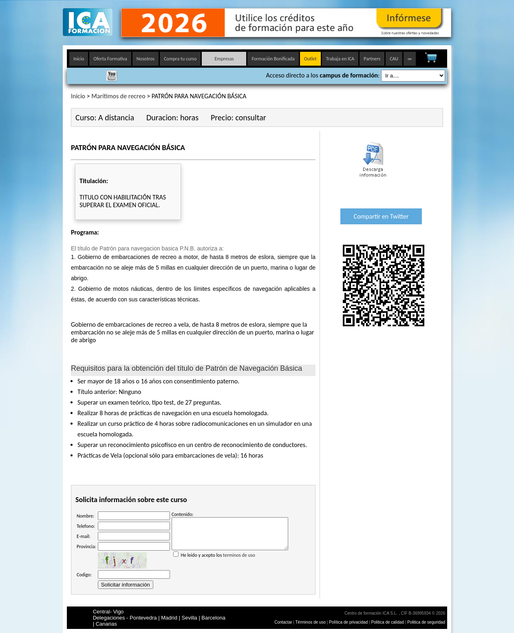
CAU (394, 59)
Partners (372, 59)
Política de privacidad (349, 622)
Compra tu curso (180, 59)
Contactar (283, 622)
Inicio (78, 59)
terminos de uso (239, 561)
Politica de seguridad (426, 622)
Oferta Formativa (110, 59)
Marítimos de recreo (118, 96)
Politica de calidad (387, 622)
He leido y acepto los (230, 558)
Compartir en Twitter (380, 216)
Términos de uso (311, 622)
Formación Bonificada (272, 59)
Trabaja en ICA (340, 59)
